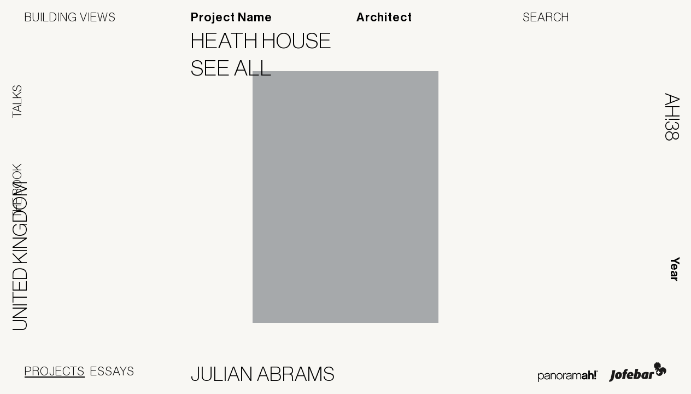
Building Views (70, 17)
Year (674, 269)
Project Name (231, 17)
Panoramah (567, 376)
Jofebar (637, 372)
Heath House (268, 40)
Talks (17, 101)
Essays (112, 371)
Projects (55, 371)
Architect (384, 17)
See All (238, 68)
